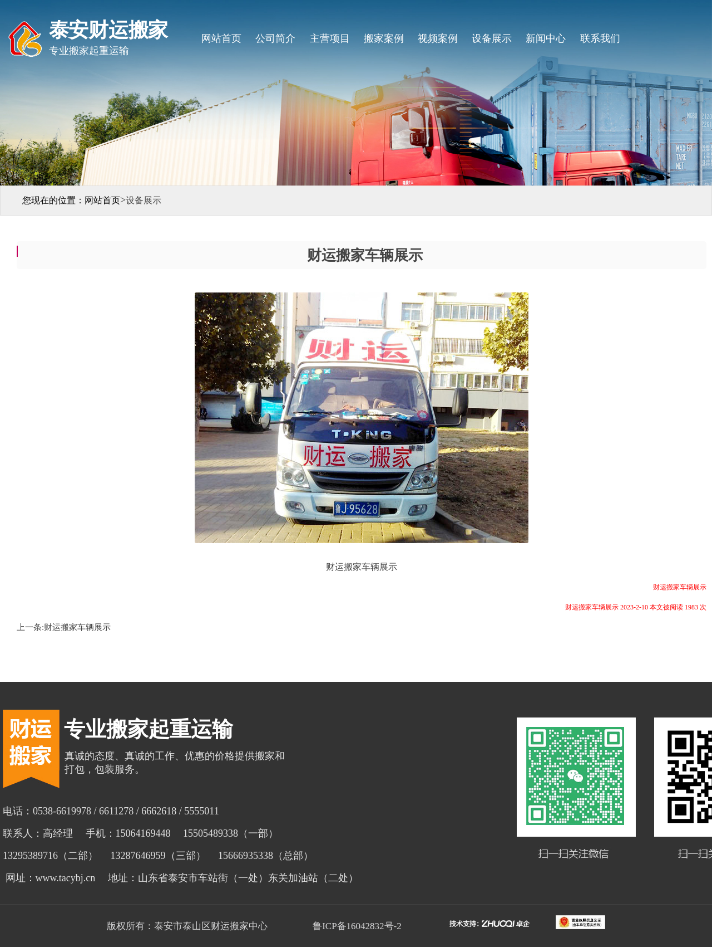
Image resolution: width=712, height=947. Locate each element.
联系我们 (600, 38)
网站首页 (221, 38)
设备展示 (492, 38)
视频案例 (438, 38)
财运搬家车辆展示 (77, 627)
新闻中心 (546, 38)
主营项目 (330, 38)
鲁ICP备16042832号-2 (356, 926)
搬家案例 (384, 38)
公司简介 (275, 38)
